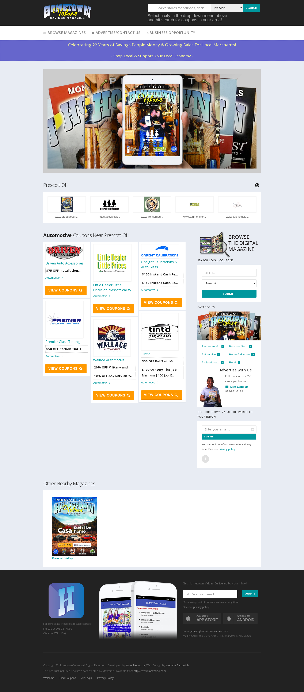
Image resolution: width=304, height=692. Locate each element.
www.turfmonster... (194, 216)
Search (251, 8)
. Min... (159, 361)
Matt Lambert (236, 386)
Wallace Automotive (108, 360)
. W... (113, 376)
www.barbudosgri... (67, 216)
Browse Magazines (64, 32)
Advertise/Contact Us (115, 32)
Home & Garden (242, 354)
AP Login (86, 678)
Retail (234, 362)
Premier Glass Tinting (62, 341)
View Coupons (65, 290)
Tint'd (145, 354)
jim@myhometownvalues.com (209, 631)
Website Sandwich (177, 665)
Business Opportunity (170, 32)
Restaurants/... (213, 346)
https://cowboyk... (109, 216)
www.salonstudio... (237, 216)
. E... (65, 349)
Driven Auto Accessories (64, 263)
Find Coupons (68, 678)
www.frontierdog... (152, 216)
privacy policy (227, 449)
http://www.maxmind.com (150, 671)
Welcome (48, 678)
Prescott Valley (74, 528)
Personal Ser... (240, 346)
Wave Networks (135, 665)
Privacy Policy (105, 678)
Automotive (54, 277)
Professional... (213, 362)
